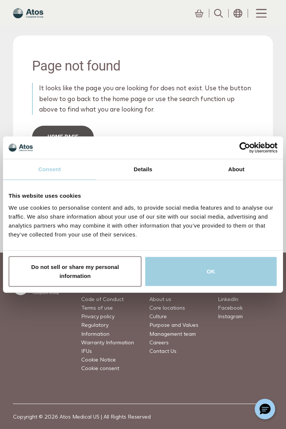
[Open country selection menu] (237, 20)
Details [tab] (143, 169)
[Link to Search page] (218, 20)
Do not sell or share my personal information (75, 271)
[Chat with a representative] (265, 409)
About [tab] (236, 169)
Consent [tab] (49, 169)
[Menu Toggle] (260, 20)
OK (211, 271)
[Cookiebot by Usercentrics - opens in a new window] (244, 147)
